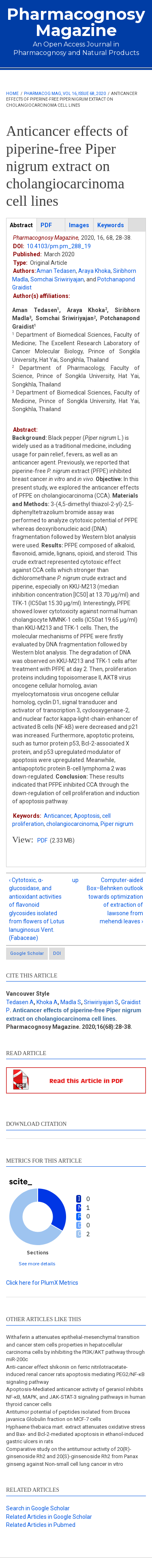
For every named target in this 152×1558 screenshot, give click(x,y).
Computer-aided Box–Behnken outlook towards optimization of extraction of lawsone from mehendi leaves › (115, 901)
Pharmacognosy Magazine (76, 22)
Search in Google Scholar (38, 1508)
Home (12, 93)
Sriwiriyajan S (101, 1002)
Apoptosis (87, 816)
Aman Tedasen (56, 271)
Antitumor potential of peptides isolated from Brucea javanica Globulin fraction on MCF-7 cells (68, 1415)
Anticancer (57, 816)
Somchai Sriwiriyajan (57, 279)
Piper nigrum (117, 824)
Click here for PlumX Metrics (42, 1282)
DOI (57, 953)
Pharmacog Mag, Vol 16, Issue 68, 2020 (65, 93)
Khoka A (47, 1002)
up (74, 880)
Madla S (70, 1002)
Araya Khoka (94, 271)
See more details (37, 1263)
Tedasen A (20, 1002)
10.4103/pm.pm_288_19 (59, 246)
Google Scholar (27, 953)
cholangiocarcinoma (72, 824)
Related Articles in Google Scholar (49, 1517)
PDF (42, 840)
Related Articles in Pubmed (40, 1525)
